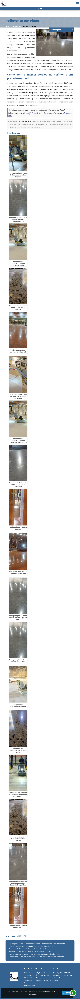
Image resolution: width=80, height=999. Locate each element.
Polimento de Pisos (32, 944)
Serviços (28, 978)
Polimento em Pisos (16, 946)
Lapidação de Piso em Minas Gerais (18, 926)
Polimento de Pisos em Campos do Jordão (18, 572)
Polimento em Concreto (18, 954)
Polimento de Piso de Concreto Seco (40, 946)
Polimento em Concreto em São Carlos (18, 839)
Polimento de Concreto (43, 949)
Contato (28, 980)
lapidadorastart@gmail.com (47, 980)
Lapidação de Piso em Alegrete (18, 528)
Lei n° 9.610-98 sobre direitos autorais (29, 127)
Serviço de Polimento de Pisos (20, 949)
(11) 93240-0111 (36, 113)
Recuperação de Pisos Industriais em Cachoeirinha (18, 219)
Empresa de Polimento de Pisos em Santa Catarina (18, 485)
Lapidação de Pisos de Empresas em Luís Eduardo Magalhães (18, 883)
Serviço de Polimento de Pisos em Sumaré (18, 351)
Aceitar (66, 993)
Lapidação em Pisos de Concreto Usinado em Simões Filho (18, 794)
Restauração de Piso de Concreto (51, 957)
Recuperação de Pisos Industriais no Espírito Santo (18, 617)
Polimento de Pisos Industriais (53, 944)
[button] (77, 3)
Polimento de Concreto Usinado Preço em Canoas (18, 263)
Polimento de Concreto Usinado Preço (45, 954)
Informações (29, 985)
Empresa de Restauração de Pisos (22, 957)
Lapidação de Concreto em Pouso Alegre (18, 706)
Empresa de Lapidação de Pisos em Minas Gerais (18, 308)
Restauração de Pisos (17, 951)
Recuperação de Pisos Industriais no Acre (18, 661)
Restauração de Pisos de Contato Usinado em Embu (18, 396)
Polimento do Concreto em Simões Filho (18, 750)
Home (27, 973)
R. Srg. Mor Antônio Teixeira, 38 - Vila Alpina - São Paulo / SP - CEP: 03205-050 (62, 977)
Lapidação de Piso (16, 944)
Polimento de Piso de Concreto (40, 951)
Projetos (28, 975)
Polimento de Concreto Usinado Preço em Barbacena (18, 440)
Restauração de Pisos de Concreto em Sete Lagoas (18, 175)
